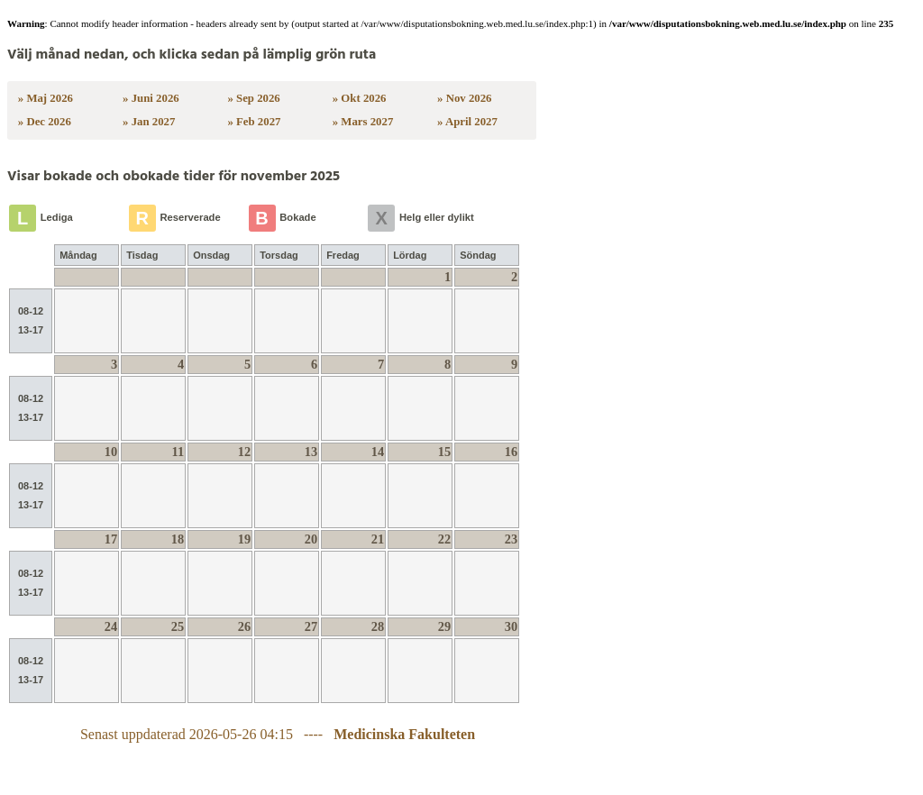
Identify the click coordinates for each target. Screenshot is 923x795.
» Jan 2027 (149, 121)
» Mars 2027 (363, 121)
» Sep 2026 (253, 98)
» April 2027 (467, 121)
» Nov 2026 (464, 98)
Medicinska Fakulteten (404, 734)
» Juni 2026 (151, 98)
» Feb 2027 (253, 121)
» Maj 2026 (45, 98)
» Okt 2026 (360, 98)
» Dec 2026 (44, 121)
